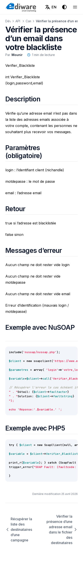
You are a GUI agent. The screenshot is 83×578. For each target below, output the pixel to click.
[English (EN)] (50, 7)
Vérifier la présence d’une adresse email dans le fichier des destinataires (62, 529)
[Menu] (75, 7)
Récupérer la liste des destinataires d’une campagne (18, 529)
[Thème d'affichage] (64, 7)
